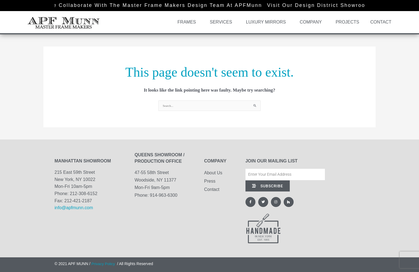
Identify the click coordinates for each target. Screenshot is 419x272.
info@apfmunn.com (74, 207)
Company (312, 22)
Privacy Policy (103, 263)
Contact (380, 22)
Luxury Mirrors (267, 22)
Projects (347, 22)
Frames (188, 22)
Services (222, 22)
